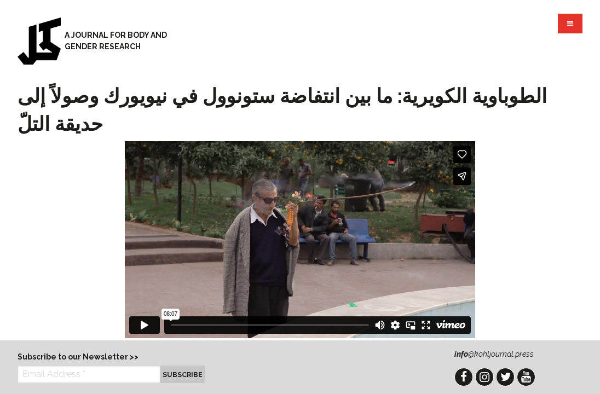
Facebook (463, 377)
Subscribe (183, 374)
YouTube (526, 377)
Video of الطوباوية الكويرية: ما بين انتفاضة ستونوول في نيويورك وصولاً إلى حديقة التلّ (300, 239)
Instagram (484, 377)
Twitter (505, 377)
